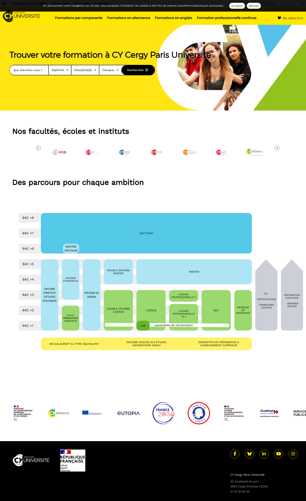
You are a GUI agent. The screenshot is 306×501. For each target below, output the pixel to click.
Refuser (254, 5)
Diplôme (60, 70)
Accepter (237, 5)
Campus (110, 70)
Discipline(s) (85, 70)
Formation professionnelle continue (227, 18)
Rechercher (135, 70)
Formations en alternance (128, 18)
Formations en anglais (173, 18)
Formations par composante (78, 18)
